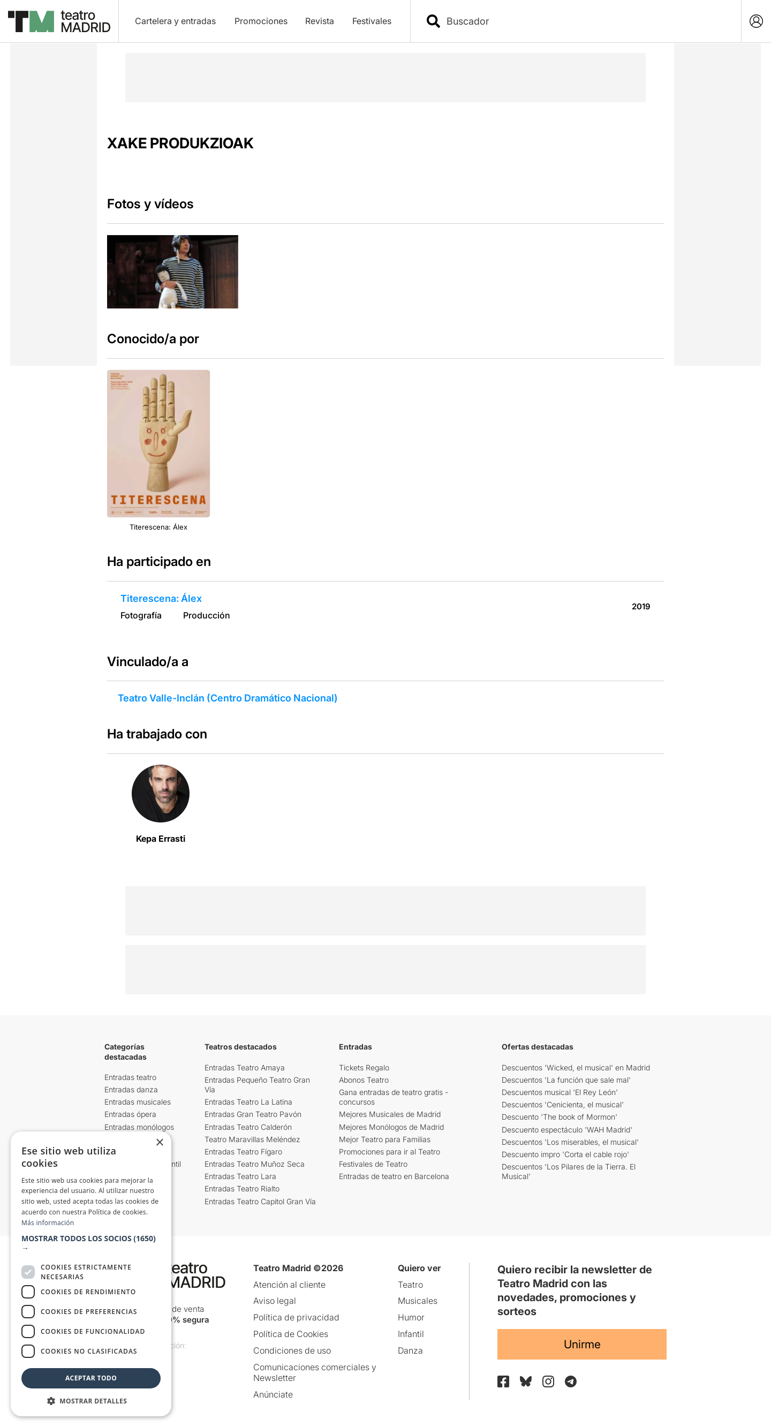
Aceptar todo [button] (91, 1378)
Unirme (582, 1344)
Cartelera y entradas (175, 21)
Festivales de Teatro (373, 1163)
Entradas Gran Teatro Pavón (253, 1114)
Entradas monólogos (139, 1126)
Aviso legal (274, 1300)
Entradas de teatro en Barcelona (394, 1176)
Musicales (417, 1300)
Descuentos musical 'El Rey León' (560, 1092)
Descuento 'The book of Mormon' (559, 1116)
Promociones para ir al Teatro (389, 1151)
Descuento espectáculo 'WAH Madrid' (567, 1129)
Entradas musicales (137, 1101)
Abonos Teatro (364, 1079)
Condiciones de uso (292, 1350)
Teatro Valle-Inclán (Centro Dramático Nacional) (228, 698)
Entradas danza (131, 1089)
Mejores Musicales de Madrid (390, 1114)
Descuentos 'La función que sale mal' (566, 1079)
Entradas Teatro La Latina (248, 1101)
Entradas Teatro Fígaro (243, 1151)
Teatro (410, 1284)
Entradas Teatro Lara (240, 1176)
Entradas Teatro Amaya (245, 1067)
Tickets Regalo (364, 1067)
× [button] (159, 1143)
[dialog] (91, 1273)
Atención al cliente (289, 1284)
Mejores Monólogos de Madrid (391, 1126)
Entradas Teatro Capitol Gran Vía (260, 1201)
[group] (172, 272)
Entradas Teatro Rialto (242, 1188)
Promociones (261, 21)
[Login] (756, 21)
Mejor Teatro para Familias (384, 1139)
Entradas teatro (130, 1077)
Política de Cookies (290, 1333)
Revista (319, 21)
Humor (411, 1317)
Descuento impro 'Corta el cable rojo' (565, 1154)
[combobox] (585, 21)
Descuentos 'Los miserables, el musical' (570, 1141)
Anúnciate (273, 1394)
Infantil (411, 1333)
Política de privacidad (296, 1317)
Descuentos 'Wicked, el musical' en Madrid (576, 1067)
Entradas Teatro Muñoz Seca (255, 1163)
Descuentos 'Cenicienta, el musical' (563, 1104)
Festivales (371, 21)
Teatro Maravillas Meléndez (252, 1139)
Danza (410, 1350)
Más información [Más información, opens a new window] (47, 1222)
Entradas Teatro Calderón (248, 1126)
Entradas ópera (130, 1114)
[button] (91, 1243)
